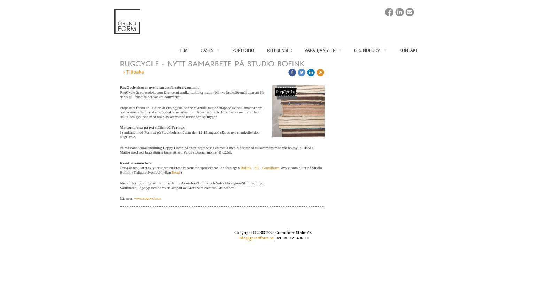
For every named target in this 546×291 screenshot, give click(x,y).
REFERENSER (279, 50)
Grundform (271, 168)
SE (257, 168)
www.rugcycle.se (147, 198)
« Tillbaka (133, 72)
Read (176, 172)
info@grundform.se (256, 238)
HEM (183, 50)
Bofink (246, 168)
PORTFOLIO (243, 50)
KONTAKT (408, 50)
